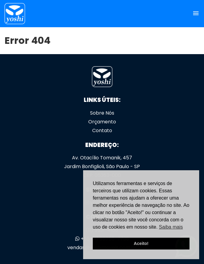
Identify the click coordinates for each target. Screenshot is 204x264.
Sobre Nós (102, 112)
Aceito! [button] (141, 243)
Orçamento (102, 121)
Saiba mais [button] (171, 227)
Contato (102, 130)
